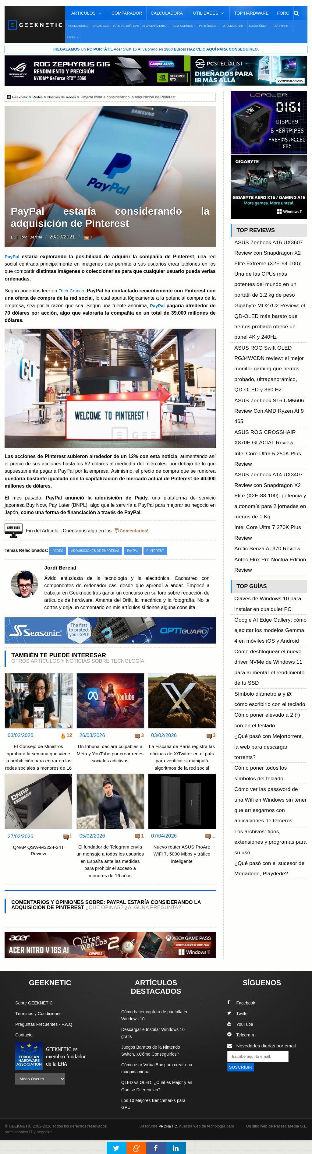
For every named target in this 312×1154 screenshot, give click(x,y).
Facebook (242, 1017)
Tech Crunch (76, 291)
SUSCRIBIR (242, 1082)
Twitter (238, 1028)
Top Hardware (251, 13)
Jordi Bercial (34, 237)
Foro (283, 13)
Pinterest (162, 550)
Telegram (241, 1049)
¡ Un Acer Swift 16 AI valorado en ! (156, 49)
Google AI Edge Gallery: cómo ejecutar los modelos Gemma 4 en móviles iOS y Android (270, 483)
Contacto (24, 1049)
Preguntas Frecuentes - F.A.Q (46, 1038)
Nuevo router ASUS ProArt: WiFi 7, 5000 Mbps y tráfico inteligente (182, 861)
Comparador (127, 13)
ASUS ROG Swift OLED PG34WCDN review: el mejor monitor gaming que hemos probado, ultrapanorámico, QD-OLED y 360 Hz (266, 315)
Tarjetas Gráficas (125, 25)
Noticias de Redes (65, 97)
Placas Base (100, 25)
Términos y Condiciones (40, 1028)
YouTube (241, 1038)
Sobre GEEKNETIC (35, 1017)
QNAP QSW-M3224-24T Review (38, 858)
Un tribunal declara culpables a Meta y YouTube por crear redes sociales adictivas (110, 754)
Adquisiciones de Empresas (98, 550)
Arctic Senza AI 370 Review (263, 424)
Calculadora (167, 13)
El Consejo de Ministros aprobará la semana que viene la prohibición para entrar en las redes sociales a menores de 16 (38, 761)
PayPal (14, 256)
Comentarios (135, 530)
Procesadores (77, 25)
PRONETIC (168, 1140)
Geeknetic (21, 97)
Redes (39, 97)
